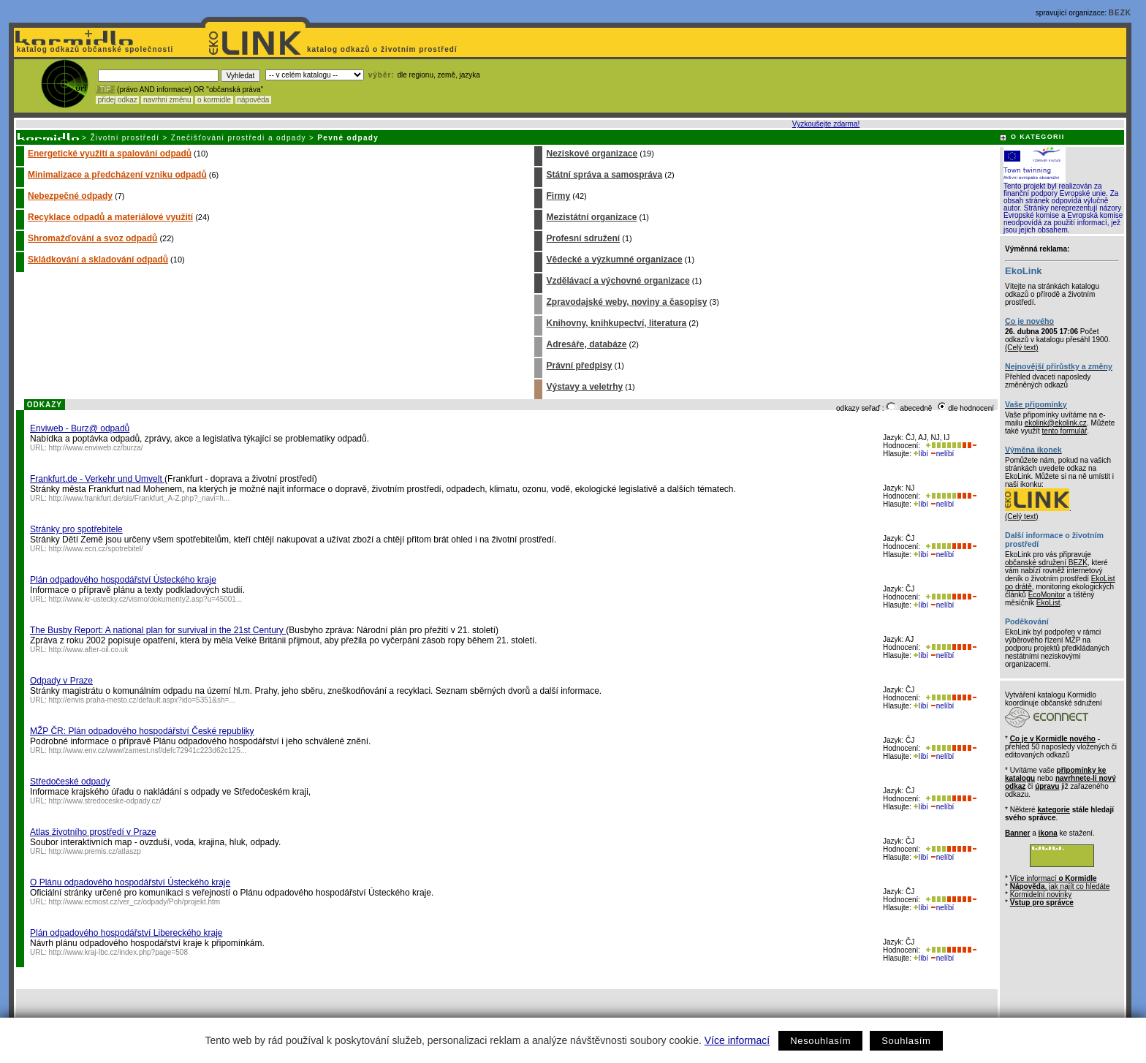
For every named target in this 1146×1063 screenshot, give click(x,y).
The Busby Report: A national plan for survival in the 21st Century (158, 630)
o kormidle (214, 100)
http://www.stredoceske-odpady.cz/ (105, 801)
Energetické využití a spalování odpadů (109, 153)
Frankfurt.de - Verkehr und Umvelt (97, 479)
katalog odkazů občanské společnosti (93, 49)
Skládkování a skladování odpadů (98, 259)
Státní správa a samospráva (604, 175)
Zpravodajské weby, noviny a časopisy (626, 302)
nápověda (253, 100)
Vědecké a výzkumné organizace (614, 259)
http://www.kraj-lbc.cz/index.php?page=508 (118, 952)
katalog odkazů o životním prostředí (383, 49)
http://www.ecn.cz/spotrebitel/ (96, 549)
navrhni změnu (167, 100)
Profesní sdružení (583, 238)
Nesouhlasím (820, 1040)
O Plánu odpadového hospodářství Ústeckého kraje (130, 882)
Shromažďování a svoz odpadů (92, 238)
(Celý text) (1022, 348)
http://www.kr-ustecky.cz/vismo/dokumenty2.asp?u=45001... (146, 599)
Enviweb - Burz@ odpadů (79, 428)
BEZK (1120, 13)
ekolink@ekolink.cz (1056, 423)
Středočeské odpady (70, 781)
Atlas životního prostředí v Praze (93, 832)
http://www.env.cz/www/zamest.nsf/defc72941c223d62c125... (148, 750)
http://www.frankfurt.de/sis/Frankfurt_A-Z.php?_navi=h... (139, 498)
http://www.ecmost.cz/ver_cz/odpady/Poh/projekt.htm (135, 902)
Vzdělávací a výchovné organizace (617, 281)
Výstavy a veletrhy (584, 387)
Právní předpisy (579, 365)
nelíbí (942, 454)
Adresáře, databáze (586, 344)
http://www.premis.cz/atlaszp (95, 851)
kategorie (1053, 810)
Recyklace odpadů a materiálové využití (110, 217)
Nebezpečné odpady (70, 196)
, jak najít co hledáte (1060, 886)
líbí (921, 454)
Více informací (737, 1040)
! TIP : (105, 90)
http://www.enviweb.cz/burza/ (96, 448)
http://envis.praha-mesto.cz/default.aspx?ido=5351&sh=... (142, 700)
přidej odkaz (117, 100)
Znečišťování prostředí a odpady (238, 138)
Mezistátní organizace (591, 217)
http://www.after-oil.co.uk (89, 650)
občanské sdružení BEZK (1046, 563)
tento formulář (1065, 431)
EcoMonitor (1047, 595)
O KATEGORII (1038, 136)
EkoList (1048, 603)
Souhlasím (905, 1040)
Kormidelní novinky (1040, 894)
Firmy (558, 196)
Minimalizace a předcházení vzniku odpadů (117, 175)
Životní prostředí (124, 138)
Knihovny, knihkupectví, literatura (616, 323)
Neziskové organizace (591, 153)
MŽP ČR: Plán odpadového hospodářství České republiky (142, 731)
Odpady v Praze (61, 681)
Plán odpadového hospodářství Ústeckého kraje (123, 580)
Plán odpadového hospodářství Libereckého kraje (126, 933)
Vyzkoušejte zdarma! (826, 124)
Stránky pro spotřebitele (76, 529)
